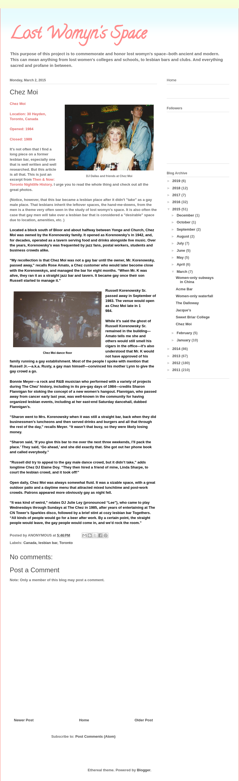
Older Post (144, 720)
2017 (176, 195)
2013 (176, 356)
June (181, 250)
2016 (176, 202)
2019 (176, 181)
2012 (176, 363)
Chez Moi (183, 324)
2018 (176, 188)
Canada (29, 543)
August (183, 236)
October (184, 222)
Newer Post (24, 720)
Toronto (66, 543)
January (184, 340)
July (181, 243)
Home (84, 720)
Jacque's (183, 310)
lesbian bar (47, 543)
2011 (176, 370)
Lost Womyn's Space (78, 35)
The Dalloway (187, 303)
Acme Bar (184, 289)
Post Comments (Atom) (95, 736)
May (181, 257)
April (181, 264)
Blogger (143, 770)
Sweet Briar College (193, 317)
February (185, 333)
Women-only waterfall (194, 296)
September (186, 229)
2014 (176, 349)
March (182, 271)
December (186, 215)
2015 (176, 209)
